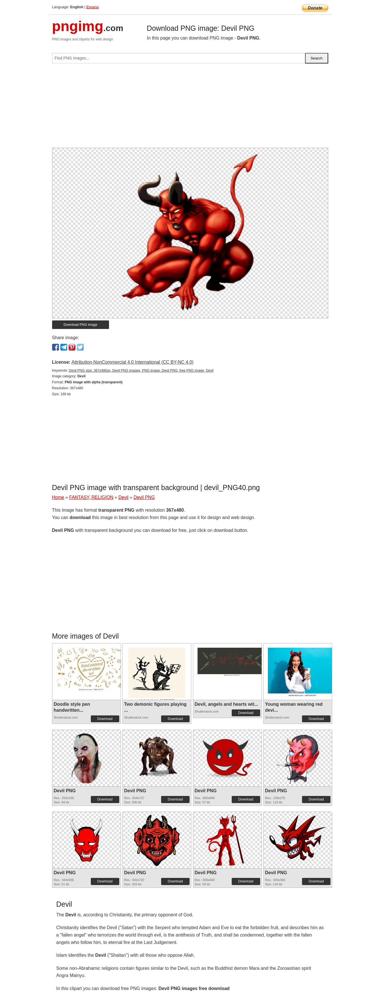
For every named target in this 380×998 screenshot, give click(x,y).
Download (104, 719)
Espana (92, 7)
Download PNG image (80, 325)
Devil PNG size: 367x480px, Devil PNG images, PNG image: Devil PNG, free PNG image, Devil (141, 371)
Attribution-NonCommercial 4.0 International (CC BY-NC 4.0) (132, 362)
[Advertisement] (190, 108)
